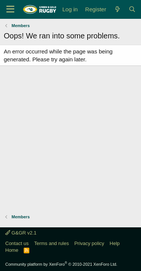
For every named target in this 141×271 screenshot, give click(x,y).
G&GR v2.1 (20, 233)
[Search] (132, 9)
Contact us (17, 243)
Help (115, 243)
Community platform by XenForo (61, 264)
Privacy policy (89, 243)
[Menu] (10, 9)
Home (11, 250)
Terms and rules (51, 243)
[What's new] (117, 9)
